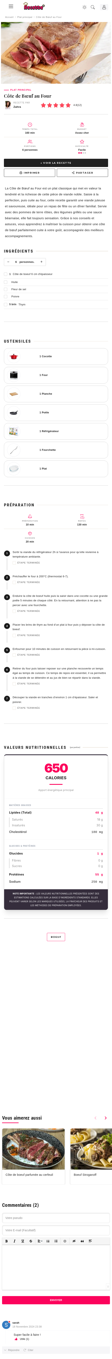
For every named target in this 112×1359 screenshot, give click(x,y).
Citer (30, 1350)
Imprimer (29, 172)
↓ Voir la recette (56, 162)
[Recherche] (93, 7)
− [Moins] (8, 262)
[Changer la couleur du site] (84, 7)
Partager (82, 172)
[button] (6, 1241)
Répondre (13, 1350)
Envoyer (56, 1300)
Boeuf (56, 937)
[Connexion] (104, 7)
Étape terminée (26, 563)
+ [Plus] (41, 262)
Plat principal (24, 17)
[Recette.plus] (37, 7)
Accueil (9, 17)
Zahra (17, 106)
